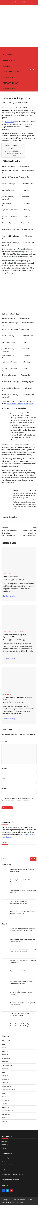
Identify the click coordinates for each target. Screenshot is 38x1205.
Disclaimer (4, 1161)
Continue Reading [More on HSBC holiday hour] (9, 596)
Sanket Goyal (6, 579)
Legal (3, 1096)
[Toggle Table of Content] (21, 146)
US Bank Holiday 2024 (13, 151)
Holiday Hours (9, 89)
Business (6, 66)
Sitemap (4, 1148)
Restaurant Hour (10, 83)
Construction (5, 1058)
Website (4, 788)
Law (3, 1093)
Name (4, 769)
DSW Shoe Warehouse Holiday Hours (20, 404)
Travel (3, 1121)
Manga (3, 1103)
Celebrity (4, 1051)
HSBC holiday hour (10, 577)
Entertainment (9, 60)
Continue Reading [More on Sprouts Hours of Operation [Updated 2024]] (9, 719)
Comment (6, 741)
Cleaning (4, 1054)
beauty (3, 1044)
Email (4, 779)
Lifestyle (4, 1100)
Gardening (4, 1079)
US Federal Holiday (9, 149)
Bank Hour (4, 1040)
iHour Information (20, 1200)
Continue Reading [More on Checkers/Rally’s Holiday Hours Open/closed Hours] (9, 658)
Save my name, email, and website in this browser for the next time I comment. (19, 799)
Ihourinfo (25, 103)
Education (4, 1061)
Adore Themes (19, 1202)
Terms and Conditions (7, 1165)
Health (3, 1082)
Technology (8, 55)
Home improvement (11, 72)
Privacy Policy (5, 1158)
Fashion (4, 1068)
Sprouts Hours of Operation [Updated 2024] (17, 698)
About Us (4, 1141)
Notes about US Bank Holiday (15, 153)
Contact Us (4, 1144)
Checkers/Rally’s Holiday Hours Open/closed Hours (15, 636)
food (3, 1072)
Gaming (4, 1075)
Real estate (5, 1107)
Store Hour (8, 77)
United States (9, 122)
